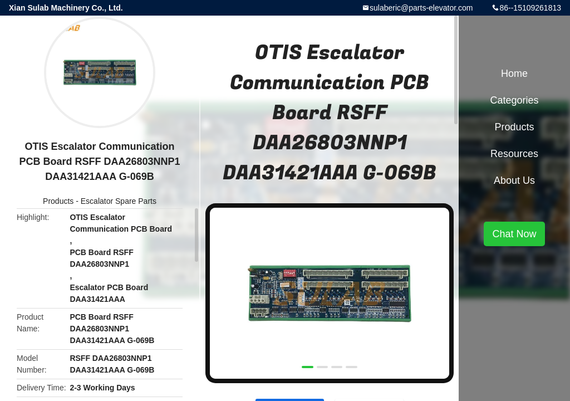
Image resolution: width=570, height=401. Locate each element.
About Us (514, 180)
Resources (514, 153)
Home (514, 73)
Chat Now (514, 233)
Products (58, 201)
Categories (514, 100)
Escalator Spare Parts (118, 201)
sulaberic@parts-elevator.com (421, 7)
